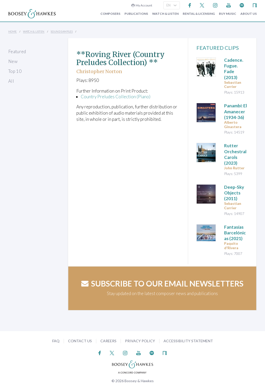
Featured (17, 51)
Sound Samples (62, 31)
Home (12, 31)
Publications (136, 14)
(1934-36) (235, 111)
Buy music (227, 14)
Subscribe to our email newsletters (162, 283)
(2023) (235, 154)
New (13, 61)
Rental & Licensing (199, 14)
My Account (141, 5)
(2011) (234, 192)
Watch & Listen (165, 14)
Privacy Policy (140, 341)
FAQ (56, 341)
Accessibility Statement (188, 341)
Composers (110, 14)
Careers (108, 341)
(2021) (235, 232)
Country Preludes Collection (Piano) (115, 96)
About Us (248, 14)
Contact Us (80, 341)
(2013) (233, 68)
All (11, 81)
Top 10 (14, 71)
